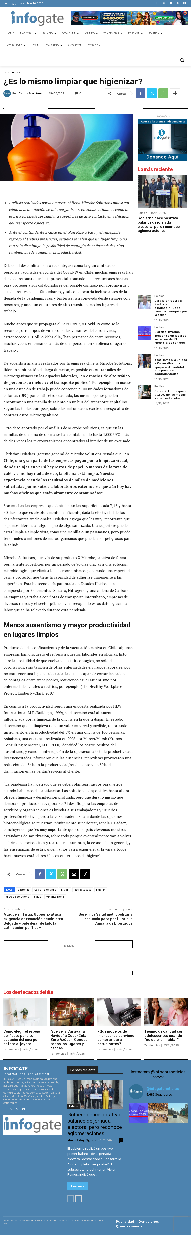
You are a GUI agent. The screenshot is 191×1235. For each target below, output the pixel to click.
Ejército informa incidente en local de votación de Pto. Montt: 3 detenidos (170, 337)
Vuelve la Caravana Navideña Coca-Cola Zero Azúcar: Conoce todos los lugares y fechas (68, 1039)
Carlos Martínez (31, 93)
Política (159, 296)
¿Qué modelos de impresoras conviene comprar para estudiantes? (115, 1037)
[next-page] (78, 1198)
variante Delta (55, 896)
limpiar (100, 889)
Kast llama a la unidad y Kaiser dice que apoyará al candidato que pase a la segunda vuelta (170, 367)
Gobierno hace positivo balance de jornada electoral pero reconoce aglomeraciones (159, 224)
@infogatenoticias (162, 1088)
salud (37, 896)
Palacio (142, 213)
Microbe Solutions (17, 896)
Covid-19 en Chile (45, 889)
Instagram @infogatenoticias (158, 1072)
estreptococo (82, 889)
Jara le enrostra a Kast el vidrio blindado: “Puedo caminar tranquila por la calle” (170, 308)
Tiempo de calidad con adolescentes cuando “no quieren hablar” (163, 1035)
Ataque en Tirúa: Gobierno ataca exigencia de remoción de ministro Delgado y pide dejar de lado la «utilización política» (33, 921)
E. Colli (65, 889)
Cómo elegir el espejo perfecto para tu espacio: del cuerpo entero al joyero (21, 1037)
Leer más (77, 1186)
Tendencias (11, 72)
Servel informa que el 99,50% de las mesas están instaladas (170, 394)
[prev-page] (70, 1198)
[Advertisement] (97, 959)
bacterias (23, 889)
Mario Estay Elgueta (81, 1140)
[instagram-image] (138, 1113)
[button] (182, 60)
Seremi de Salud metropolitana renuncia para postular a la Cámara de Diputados (106, 919)
